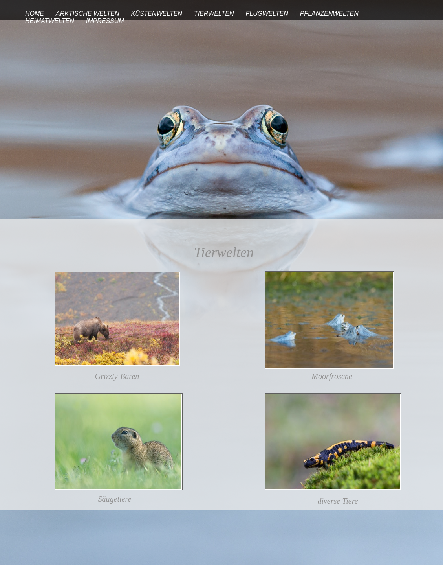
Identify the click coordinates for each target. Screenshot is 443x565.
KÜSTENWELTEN (156, 13)
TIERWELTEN (214, 13)
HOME (34, 13)
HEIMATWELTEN (49, 21)
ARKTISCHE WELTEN (87, 13)
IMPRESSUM (105, 21)
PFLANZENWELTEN (329, 13)
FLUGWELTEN (267, 13)
